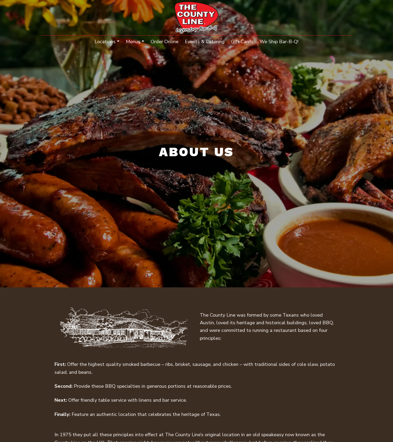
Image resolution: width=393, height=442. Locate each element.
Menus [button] (133, 41)
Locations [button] (105, 41)
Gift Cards (242, 41)
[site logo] (196, 18)
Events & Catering (205, 41)
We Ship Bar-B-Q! (281, 41)
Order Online (164, 41)
